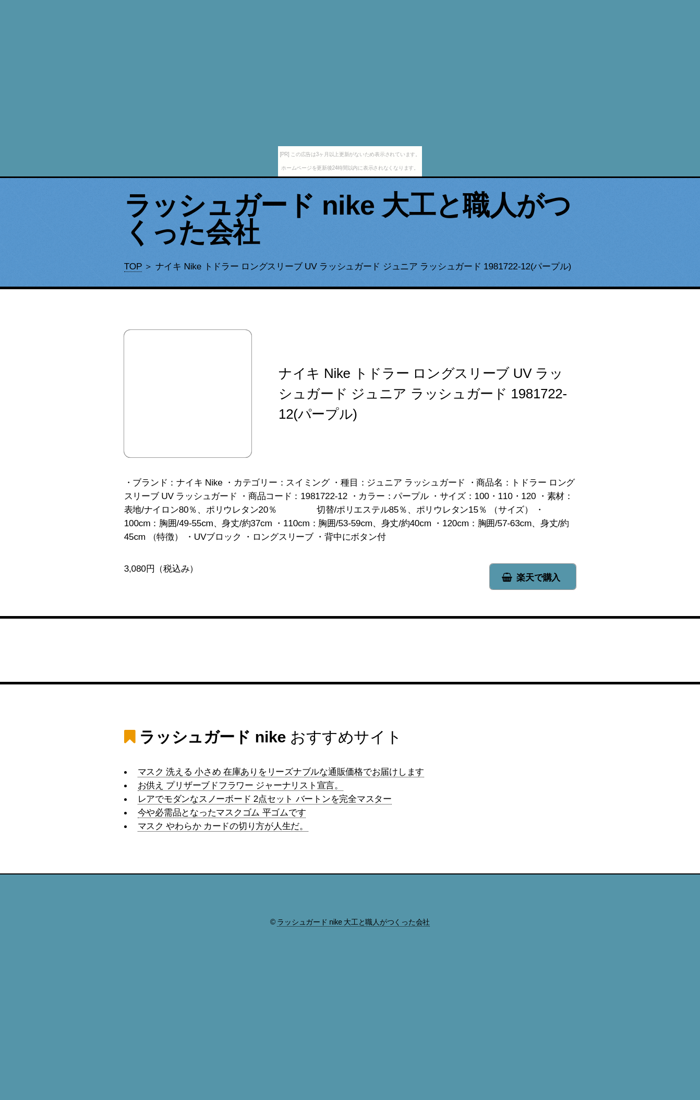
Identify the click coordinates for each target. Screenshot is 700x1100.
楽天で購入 (538, 577)
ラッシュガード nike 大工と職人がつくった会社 (347, 218)
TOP (133, 266)
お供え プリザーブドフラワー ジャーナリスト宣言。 (240, 785)
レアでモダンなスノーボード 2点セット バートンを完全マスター (265, 799)
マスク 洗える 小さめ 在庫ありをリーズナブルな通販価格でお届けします (281, 771)
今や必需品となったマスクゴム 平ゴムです (222, 812)
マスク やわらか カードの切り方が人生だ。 (223, 826)
